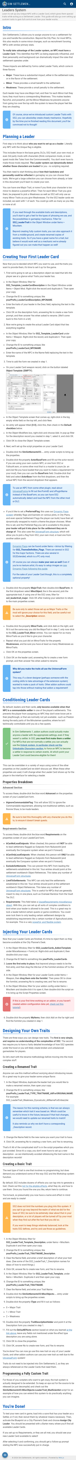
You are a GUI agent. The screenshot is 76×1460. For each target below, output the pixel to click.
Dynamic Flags (20, 546)
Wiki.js (61, 1458)
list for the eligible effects (34, 1186)
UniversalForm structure (47, 531)
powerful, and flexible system (46, 922)
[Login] (71, 4)
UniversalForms (20, 491)
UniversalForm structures (18, 876)
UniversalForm (10, 1358)
